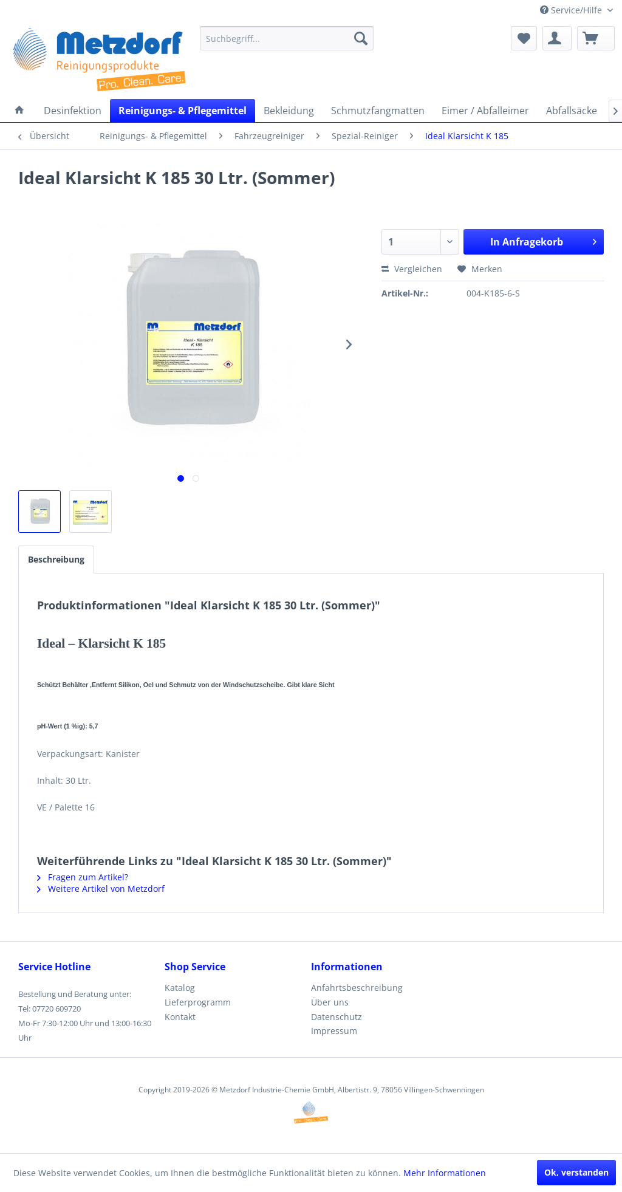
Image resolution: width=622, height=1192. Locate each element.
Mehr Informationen (444, 1173)
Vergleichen (411, 269)
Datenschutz (336, 1016)
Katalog (180, 987)
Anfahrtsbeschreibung (357, 987)
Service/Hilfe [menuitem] (572, 10)
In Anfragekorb (543, 240)
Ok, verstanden (576, 1172)
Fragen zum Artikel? (82, 877)
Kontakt (180, 1016)
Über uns (330, 1002)
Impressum (334, 1030)
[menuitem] (287, 38)
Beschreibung (56, 559)
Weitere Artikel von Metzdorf (101, 888)
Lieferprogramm (198, 1002)
